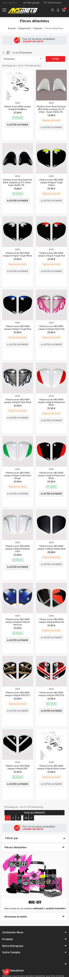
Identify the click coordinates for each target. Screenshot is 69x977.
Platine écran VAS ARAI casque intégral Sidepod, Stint (17, 549)
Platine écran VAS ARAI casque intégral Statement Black (51, 475)
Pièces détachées (15, 847)
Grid (4, 52)
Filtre (55, 59)
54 (26, 818)
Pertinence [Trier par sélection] (23, 58)
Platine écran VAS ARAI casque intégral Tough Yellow (51, 182)
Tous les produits (34, 813)
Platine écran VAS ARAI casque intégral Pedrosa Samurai (17, 622)
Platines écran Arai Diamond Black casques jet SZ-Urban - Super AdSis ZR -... (17, 182)
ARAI (17, 103)
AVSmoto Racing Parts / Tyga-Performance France (34, 959)
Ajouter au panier (17, 125)
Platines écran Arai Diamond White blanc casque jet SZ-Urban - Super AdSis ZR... (51, 109)
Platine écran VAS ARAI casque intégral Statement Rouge (17, 475)
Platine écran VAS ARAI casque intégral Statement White (51, 402)
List (8, 52)
